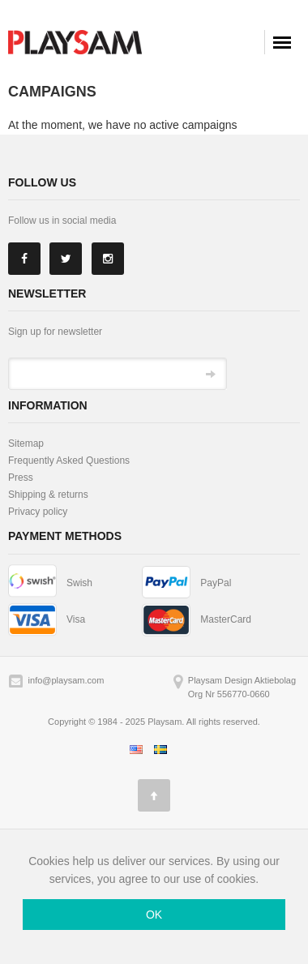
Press (20, 477)
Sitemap (26, 443)
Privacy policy (37, 511)
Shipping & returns (48, 494)
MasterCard (225, 619)
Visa (75, 619)
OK (154, 914)
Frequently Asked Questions (69, 460)
